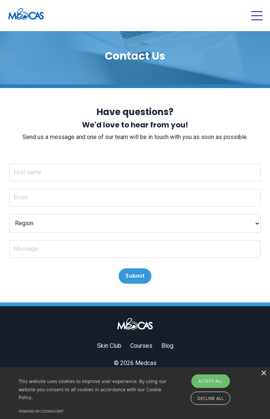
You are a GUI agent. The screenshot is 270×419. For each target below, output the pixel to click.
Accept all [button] (210, 381)
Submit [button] (135, 276)
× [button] (263, 373)
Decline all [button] (210, 398)
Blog (167, 345)
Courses (141, 345)
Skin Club (109, 345)
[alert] (135, 393)
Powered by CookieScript (41, 411)
